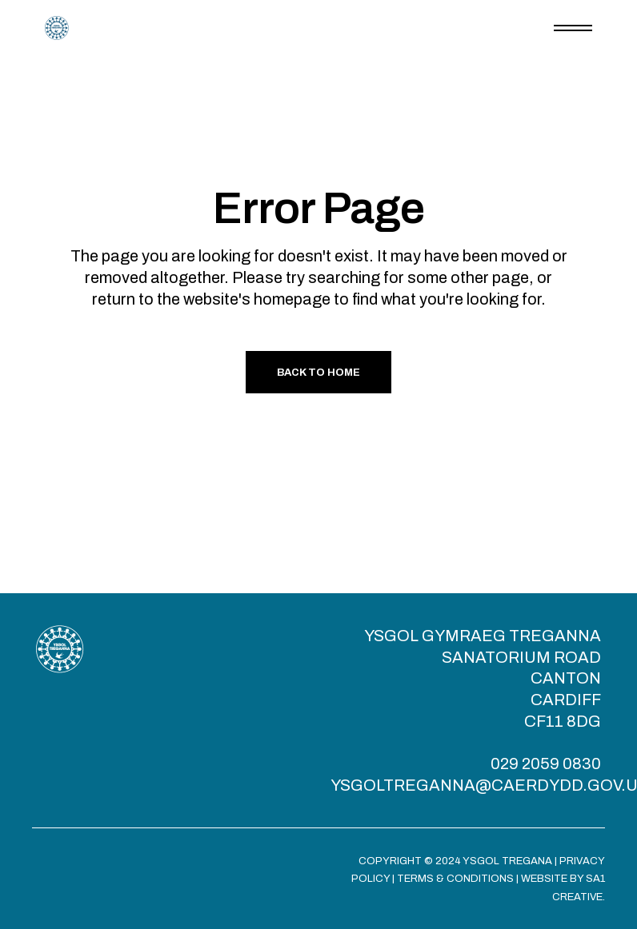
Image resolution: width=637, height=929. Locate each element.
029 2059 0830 (546, 763)
